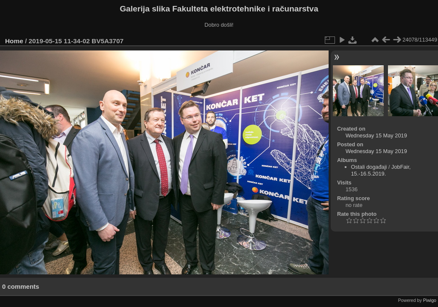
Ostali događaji (369, 167)
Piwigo (429, 300)
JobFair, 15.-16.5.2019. (381, 170)
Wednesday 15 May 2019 (376, 135)
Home (14, 41)
